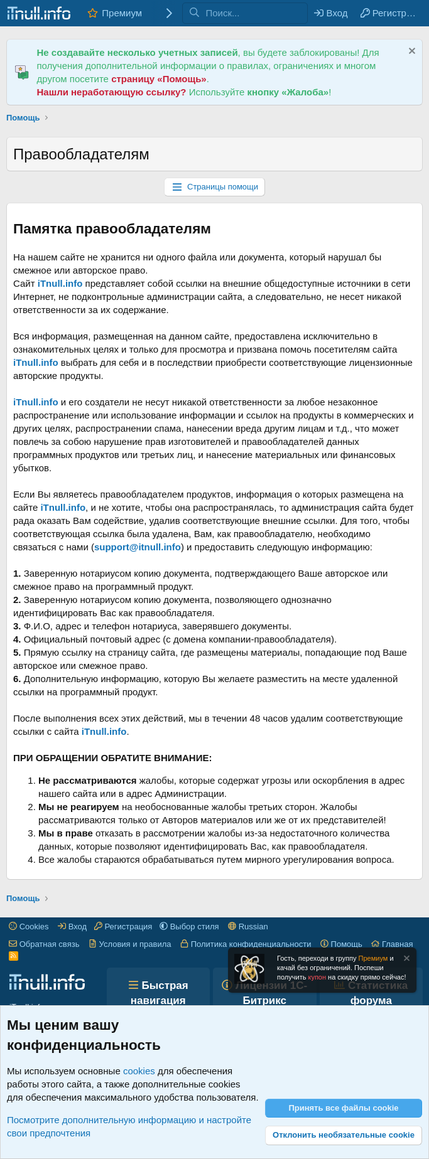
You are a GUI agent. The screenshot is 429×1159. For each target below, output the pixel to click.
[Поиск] (256, 13)
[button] (189, 926)
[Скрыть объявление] (410, 52)
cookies (139, 1071)
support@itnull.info (137, 547)
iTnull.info (60, 283)
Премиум (122, 13)
